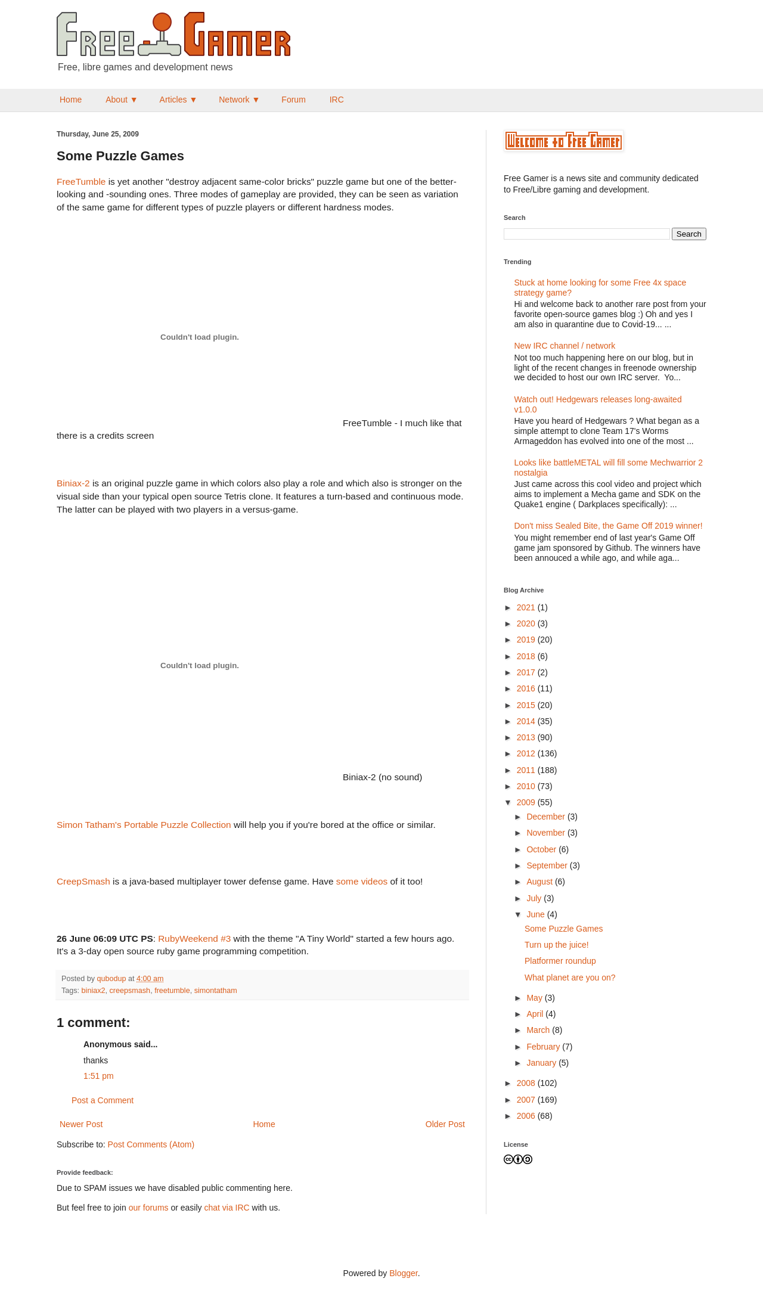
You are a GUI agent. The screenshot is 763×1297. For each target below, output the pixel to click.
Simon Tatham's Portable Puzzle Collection (144, 825)
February (544, 1046)
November (546, 832)
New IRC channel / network (565, 345)
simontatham (215, 990)
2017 (527, 672)
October (542, 849)
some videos (361, 881)
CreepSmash (83, 881)
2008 (527, 1083)
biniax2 (94, 990)
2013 (527, 737)
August (540, 881)
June (536, 914)
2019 (527, 639)
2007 (527, 1099)
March (539, 1030)
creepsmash (130, 990)
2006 (527, 1116)
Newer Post (81, 1124)
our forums (149, 1207)
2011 (527, 770)
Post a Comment (103, 1100)
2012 (527, 753)
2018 (527, 656)
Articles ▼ (179, 99)
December (546, 816)
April (535, 1014)
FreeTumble (81, 181)
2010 (527, 786)
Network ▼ (239, 99)
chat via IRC (226, 1207)
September (547, 865)
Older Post (445, 1124)
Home (71, 99)
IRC (337, 99)
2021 (527, 607)
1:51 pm (98, 1076)
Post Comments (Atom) (151, 1144)
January (542, 1063)
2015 (527, 705)
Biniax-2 (73, 483)
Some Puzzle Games (564, 928)
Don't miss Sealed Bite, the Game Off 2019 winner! (608, 525)
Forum (293, 99)
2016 (527, 688)
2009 (527, 802)
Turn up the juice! (557, 945)
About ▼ (122, 99)
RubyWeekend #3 (194, 938)
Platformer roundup (560, 961)
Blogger (403, 1273)
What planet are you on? (570, 977)
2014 (527, 721)
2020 (527, 623)
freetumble (172, 990)
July (535, 898)
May (535, 998)
